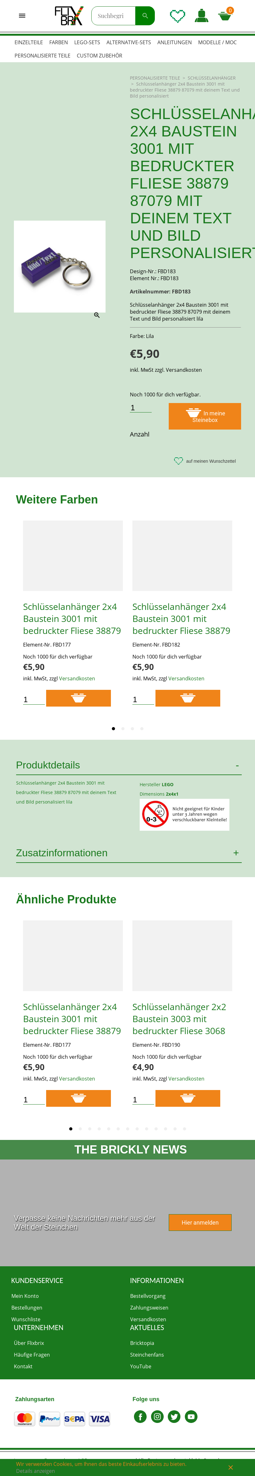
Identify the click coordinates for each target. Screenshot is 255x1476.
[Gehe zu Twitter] (174, 1421)
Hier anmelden (200, 1222)
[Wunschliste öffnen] (177, 16)
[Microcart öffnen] (227, 16)
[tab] (113, 728)
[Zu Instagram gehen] (157, 1421)
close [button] (230, 1467)
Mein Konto (25, 1295)
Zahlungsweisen (149, 1307)
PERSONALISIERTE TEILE (155, 78)
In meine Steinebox (205, 415)
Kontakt (23, 1366)
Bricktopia (142, 1343)
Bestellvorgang (148, 1295)
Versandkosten (77, 678)
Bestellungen (26, 1307)
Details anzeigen (35, 1470)
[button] (201, 16)
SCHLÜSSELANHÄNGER (212, 78)
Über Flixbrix (29, 1343)
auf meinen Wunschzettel (205, 461)
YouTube (140, 1366)
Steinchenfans (147, 1354)
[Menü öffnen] (22, 15)
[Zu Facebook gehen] (141, 1421)
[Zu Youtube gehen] (191, 1421)
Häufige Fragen (32, 1354)
